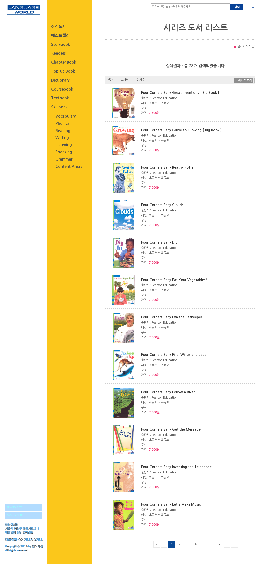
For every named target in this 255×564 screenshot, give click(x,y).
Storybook (60, 44)
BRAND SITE (14, 507)
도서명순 (126, 79)
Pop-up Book (63, 71)
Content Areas (68, 166)
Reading (62, 131)
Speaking (63, 152)
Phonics (62, 123)
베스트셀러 (60, 35)
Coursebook (62, 89)
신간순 (111, 79)
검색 (237, 7)
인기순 (141, 79)
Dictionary (60, 80)
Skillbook (59, 107)
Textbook (60, 98)
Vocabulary (65, 116)
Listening (63, 145)
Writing (62, 138)
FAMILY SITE (14, 515)
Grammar (63, 159)
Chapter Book (63, 62)
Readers (58, 53)
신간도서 (58, 26)
